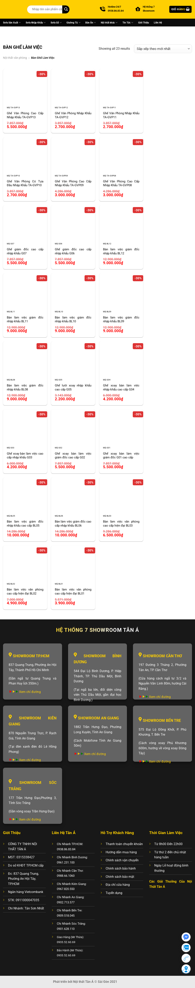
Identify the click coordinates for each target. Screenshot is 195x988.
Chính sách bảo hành (121, 868)
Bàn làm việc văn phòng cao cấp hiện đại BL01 (73, 591)
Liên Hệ (158, 22)
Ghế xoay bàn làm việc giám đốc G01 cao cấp (121, 455)
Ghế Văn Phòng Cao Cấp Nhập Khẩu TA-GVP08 (121, 183)
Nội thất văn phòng (15, 57)
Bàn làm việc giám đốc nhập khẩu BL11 (25, 319)
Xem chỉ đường (30, 692)
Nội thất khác (109, 22)
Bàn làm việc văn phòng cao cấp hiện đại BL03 (121, 523)
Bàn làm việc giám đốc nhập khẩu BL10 (73, 319)
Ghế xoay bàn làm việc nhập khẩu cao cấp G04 (121, 387)
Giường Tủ (73, 22)
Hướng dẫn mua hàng (121, 852)
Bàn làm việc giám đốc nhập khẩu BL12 (121, 251)
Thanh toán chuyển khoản (124, 844)
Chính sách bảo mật (120, 877)
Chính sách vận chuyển (122, 860)
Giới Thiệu (143, 22)
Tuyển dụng (114, 893)
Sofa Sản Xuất (12, 22)
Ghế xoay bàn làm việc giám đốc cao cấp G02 (73, 455)
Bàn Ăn (90, 22)
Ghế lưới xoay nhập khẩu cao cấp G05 (73, 387)
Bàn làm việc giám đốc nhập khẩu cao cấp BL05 (25, 523)
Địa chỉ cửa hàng (118, 885)
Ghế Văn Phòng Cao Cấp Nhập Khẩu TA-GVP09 (73, 183)
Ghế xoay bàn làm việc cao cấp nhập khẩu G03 (25, 455)
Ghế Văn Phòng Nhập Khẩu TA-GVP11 (121, 115)
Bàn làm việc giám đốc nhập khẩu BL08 (25, 387)
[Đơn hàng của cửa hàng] (163, 48)
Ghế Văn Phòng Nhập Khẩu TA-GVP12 (73, 115)
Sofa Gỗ (56, 22)
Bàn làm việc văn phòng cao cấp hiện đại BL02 (25, 591)
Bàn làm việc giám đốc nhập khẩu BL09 (121, 319)
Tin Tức (128, 22)
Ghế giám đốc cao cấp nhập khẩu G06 (73, 251)
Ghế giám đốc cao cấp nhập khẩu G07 (25, 251)
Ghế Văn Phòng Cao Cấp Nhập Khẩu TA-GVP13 (25, 115)
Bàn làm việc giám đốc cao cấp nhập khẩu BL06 (73, 523)
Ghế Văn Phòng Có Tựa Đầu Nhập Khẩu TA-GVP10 (25, 183)
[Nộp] (65, 9)
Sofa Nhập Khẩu (36, 22)
